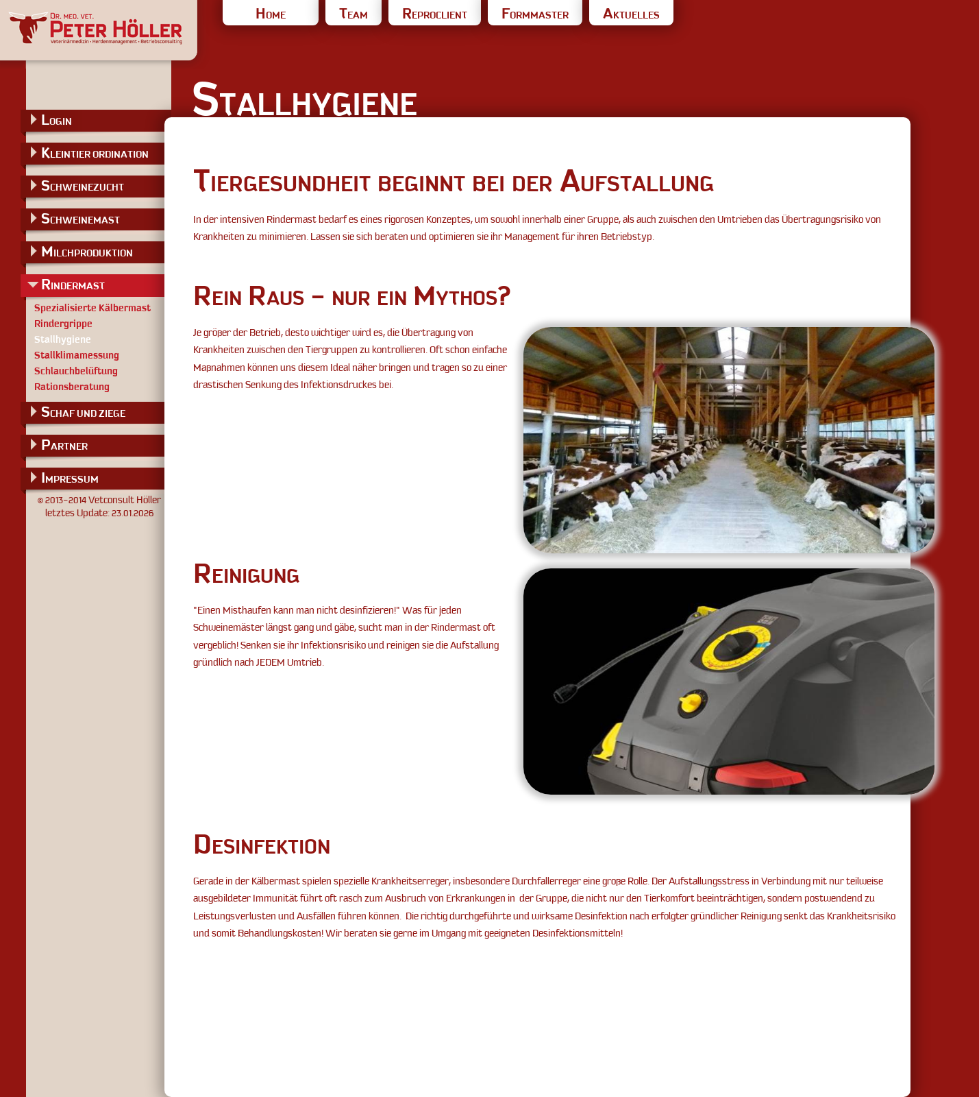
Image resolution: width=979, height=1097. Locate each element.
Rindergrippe (63, 323)
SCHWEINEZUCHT (82, 185)
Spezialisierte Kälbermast (92, 308)
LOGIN (56, 119)
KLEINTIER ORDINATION (95, 152)
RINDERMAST (73, 284)
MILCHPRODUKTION (87, 251)
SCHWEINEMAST (80, 218)
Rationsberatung (72, 387)
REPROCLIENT (434, 15)
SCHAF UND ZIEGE (83, 411)
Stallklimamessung (76, 355)
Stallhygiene (62, 339)
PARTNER (64, 444)
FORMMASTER (535, 15)
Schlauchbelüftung (76, 371)
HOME (271, 15)
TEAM (353, 15)
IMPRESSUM (70, 477)
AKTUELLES (631, 15)
